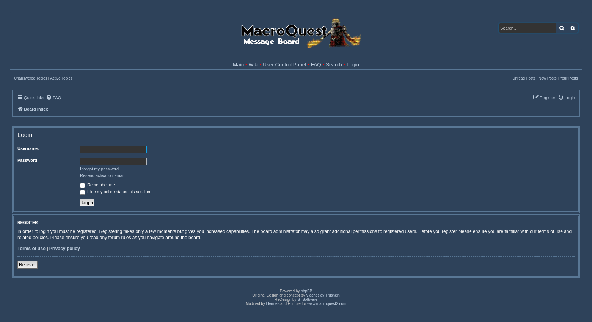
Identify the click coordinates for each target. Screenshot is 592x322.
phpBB (306, 291)
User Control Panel (284, 64)
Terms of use (31, 248)
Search (334, 64)
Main (238, 64)
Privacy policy (64, 248)
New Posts (548, 78)
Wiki (254, 64)
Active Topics (61, 78)
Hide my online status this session (115, 191)
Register (27, 264)
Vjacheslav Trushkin (323, 295)
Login (353, 64)
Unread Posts (523, 78)
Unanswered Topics (30, 78)
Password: (28, 160)
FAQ (316, 64)
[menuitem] (53, 97)
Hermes (273, 304)
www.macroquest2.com (326, 304)
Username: (28, 148)
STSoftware (307, 299)
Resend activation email (102, 175)
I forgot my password (99, 169)
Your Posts (569, 78)
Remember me (97, 185)
